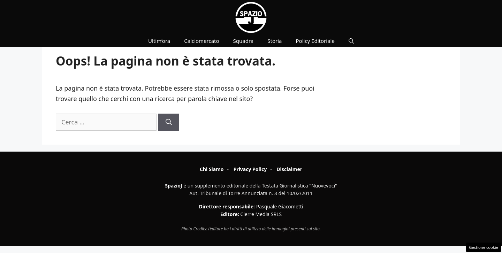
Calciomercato (201, 40)
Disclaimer (289, 169)
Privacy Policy (250, 169)
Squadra (243, 40)
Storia (274, 40)
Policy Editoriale (315, 40)
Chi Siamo (212, 169)
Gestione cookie (483, 247)
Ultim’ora (159, 40)
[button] (351, 41)
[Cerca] (168, 122)
